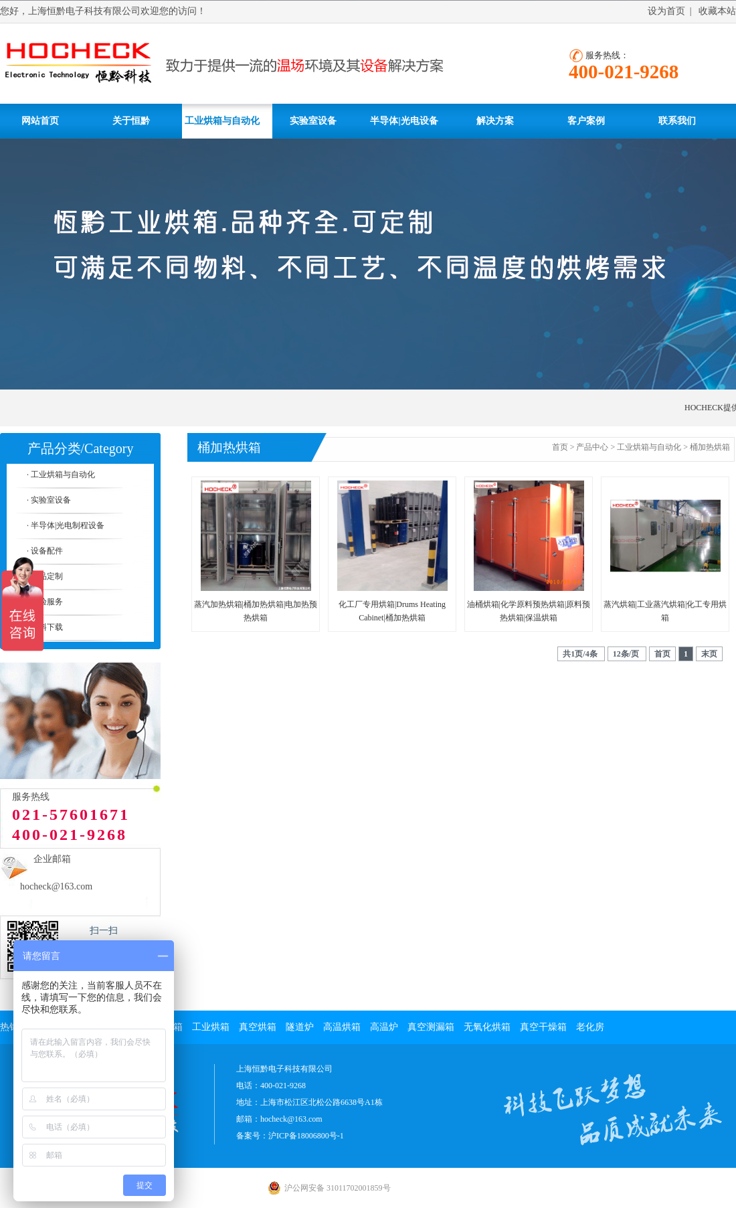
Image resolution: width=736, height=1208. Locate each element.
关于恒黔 (131, 121)
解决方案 (495, 121)
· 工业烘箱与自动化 (61, 474)
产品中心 (592, 447)
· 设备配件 (45, 550)
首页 (560, 447)
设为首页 (666, 11)
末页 (709, 654)
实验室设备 (313, 121)
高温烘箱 (342, 1027)
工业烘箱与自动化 (222, 121)
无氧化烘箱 (487, 1027)
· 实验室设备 (49, 500)
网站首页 (40, 121)
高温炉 (384, 1027)
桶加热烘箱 (710, 447)
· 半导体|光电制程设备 (65, 525)
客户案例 (586, 121)
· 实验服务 (45, 601)
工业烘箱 (210, 1027)
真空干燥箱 (543, 1027)
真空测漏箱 (430, 1027)
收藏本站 (717, 11)
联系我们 (677, 121)
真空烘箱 (257, 1027)
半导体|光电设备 (404, 121)
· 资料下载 (45, 627)
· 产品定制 (45, 576)
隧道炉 (300, 1027)
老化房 (590, 1027)
